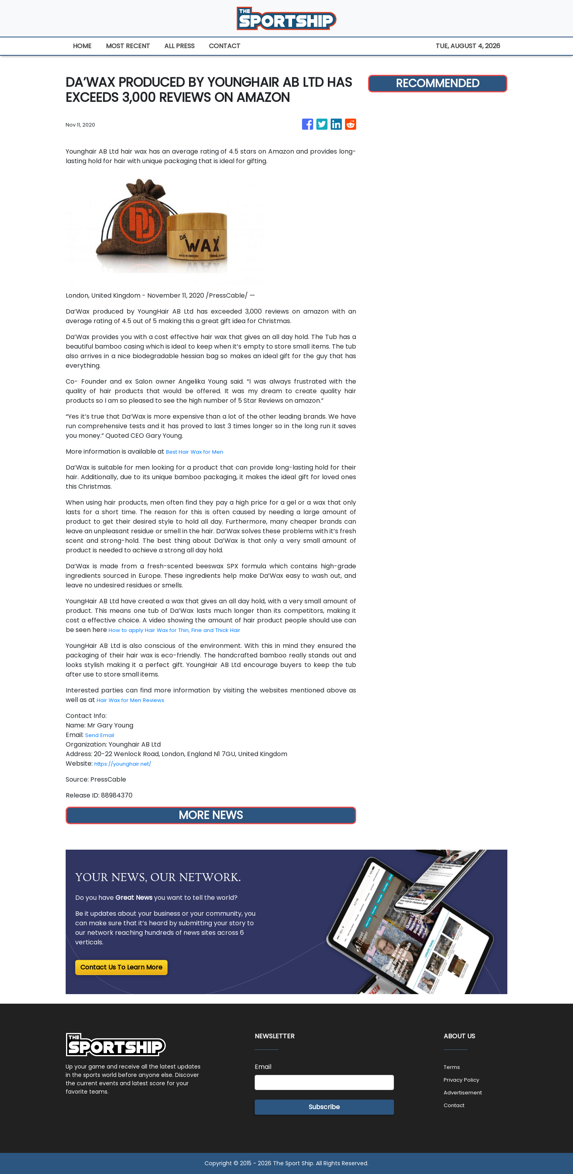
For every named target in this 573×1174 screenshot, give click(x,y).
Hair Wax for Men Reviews (137, 699)
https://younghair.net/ (129, 763)
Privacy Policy (465, 1079)
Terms (454, 1066)
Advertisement (467, 1092)
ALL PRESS (179, 46)
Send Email (102, 734)
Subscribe (324, 1107)
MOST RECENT (128, 46)
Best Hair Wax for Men (200, 451)
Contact (457, 1105)
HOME (82, 46)
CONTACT (224, 46)
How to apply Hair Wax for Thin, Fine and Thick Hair (187, 629)
